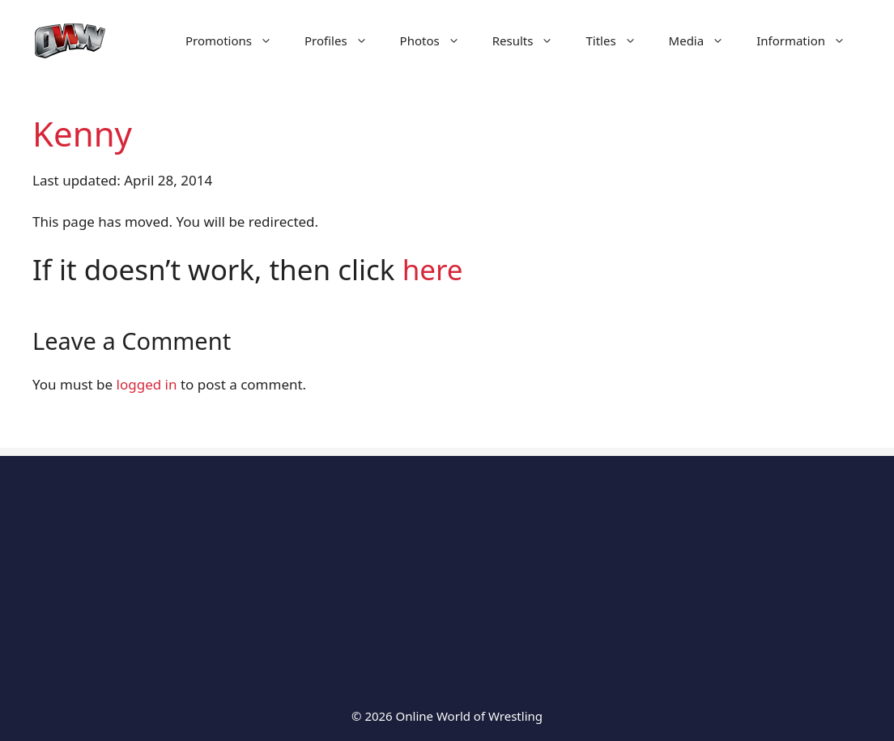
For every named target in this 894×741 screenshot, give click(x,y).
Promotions (236, 40)
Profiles (344, 40)
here (432, 269)
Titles (618, 40)
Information (809, 40)
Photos (438, 40)
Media (705, 40)
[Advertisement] (447, 569)
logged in (147, 384)
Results (531, 40)
